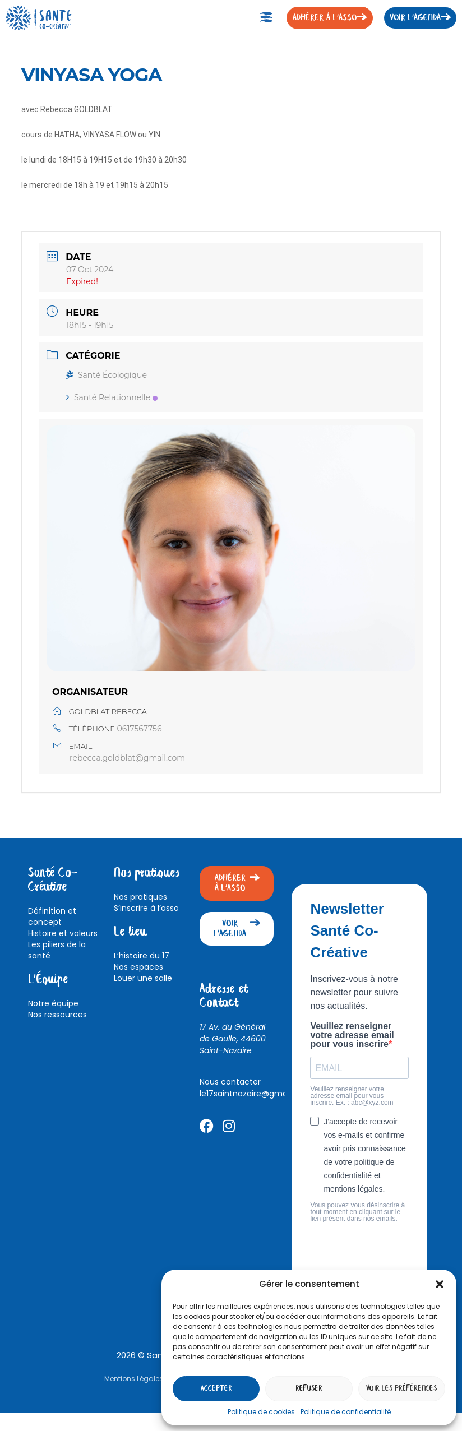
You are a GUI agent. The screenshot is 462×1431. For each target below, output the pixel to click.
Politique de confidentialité (346, 1411)
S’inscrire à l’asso (146, 908)
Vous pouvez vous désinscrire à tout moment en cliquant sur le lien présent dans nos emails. (357, 1212)
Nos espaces (138, 966)
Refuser (308, 1388)
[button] (439, 1284)
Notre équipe (53, 1003)
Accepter (216, 1388)
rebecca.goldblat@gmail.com (127, 758)
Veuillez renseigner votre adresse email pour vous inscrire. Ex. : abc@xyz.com (351, 1096)
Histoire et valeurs (63, 933)
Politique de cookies (261, 1411)
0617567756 (139, 729)
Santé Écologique (106, 375)
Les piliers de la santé (57, 950)
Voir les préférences (401, 1388)
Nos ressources (57, 1014)
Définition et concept (52, 916)
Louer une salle (143, 978)
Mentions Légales (133, 1378)
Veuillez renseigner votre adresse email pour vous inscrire (352, 1035)
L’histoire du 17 (141, 955)
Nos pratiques (140, 896)
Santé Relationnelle (112, 397)
